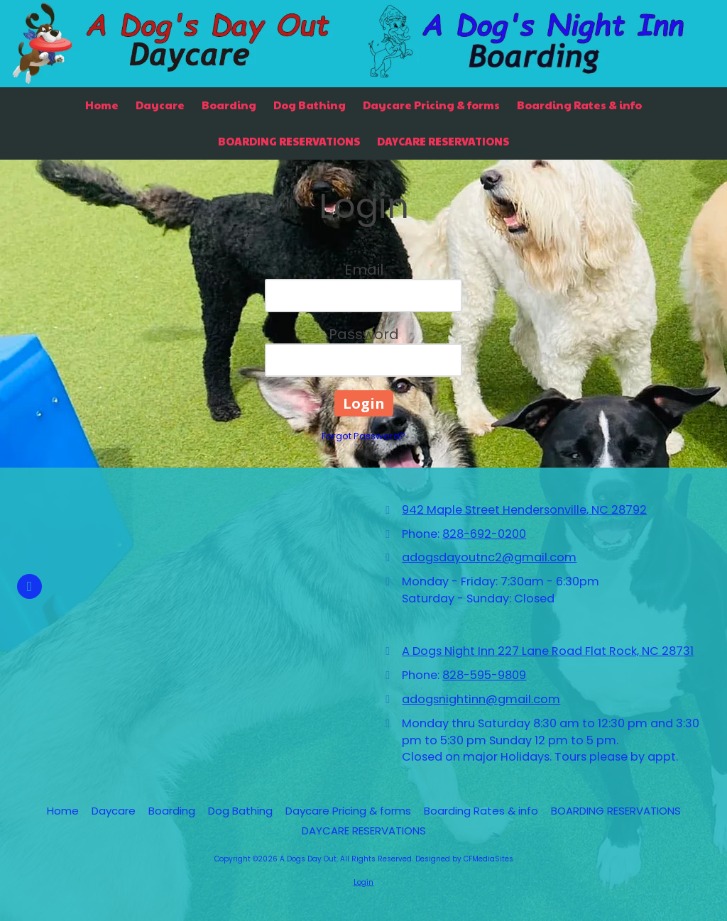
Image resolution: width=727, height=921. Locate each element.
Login (363, 882)
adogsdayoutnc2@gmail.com (489, 557)
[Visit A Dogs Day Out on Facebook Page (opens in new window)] (29, 586)
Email (363, 270)
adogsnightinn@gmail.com (481, 699)
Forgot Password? (363, 436)
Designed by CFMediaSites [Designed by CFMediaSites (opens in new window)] (464, 859)
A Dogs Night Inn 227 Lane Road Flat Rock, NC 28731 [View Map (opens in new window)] (548, 651)
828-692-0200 (484, 534)
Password (364, 334)
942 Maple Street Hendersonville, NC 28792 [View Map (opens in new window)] (524, 510)
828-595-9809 (484, 675)
